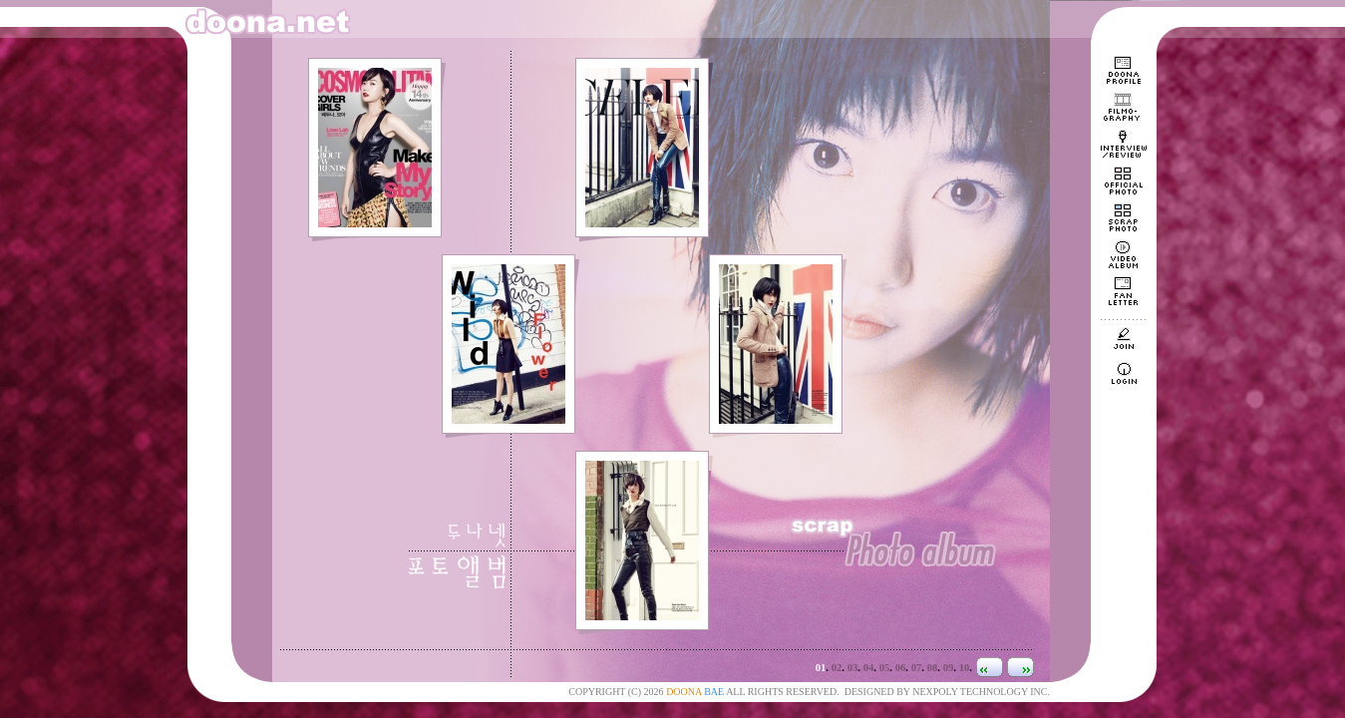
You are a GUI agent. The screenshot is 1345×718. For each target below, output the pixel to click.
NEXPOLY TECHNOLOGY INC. (981, 691)
